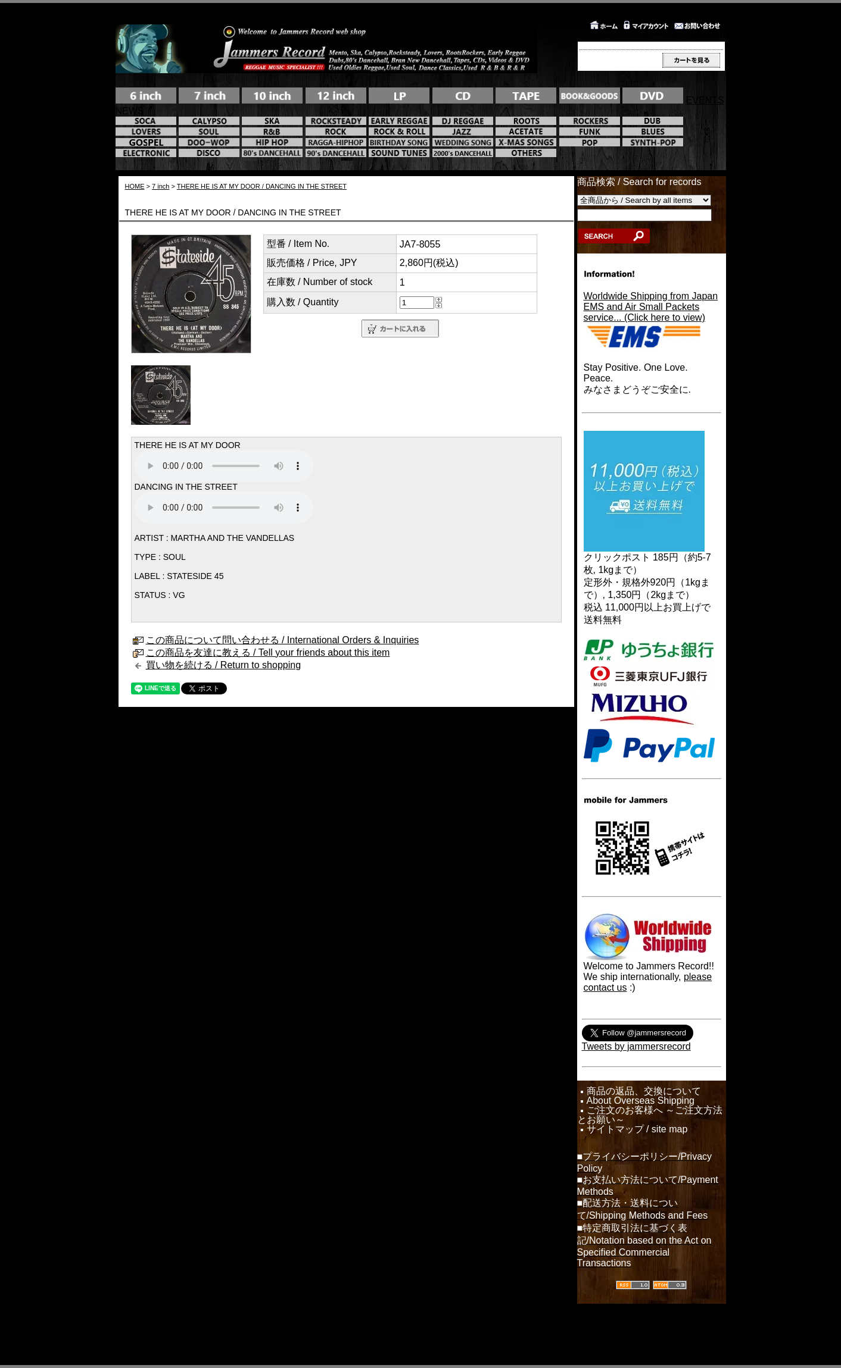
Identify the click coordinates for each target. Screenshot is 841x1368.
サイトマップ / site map (637, 1129)
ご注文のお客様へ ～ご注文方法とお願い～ (649, 1115)
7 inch (160, 186)
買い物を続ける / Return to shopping (223, 665)
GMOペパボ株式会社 (457, 1331)
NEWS (130, 111)
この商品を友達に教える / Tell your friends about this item (268, 652)
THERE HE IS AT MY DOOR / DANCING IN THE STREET (262, 186)
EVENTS (705, 100)
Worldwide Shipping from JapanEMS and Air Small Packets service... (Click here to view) (651, 307)
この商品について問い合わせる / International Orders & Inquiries (282, 640)
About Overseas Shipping (640, 1101)
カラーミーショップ (326, 1331)
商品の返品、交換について (644, 1091)
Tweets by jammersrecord (636, 1046)
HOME (135, 186)
